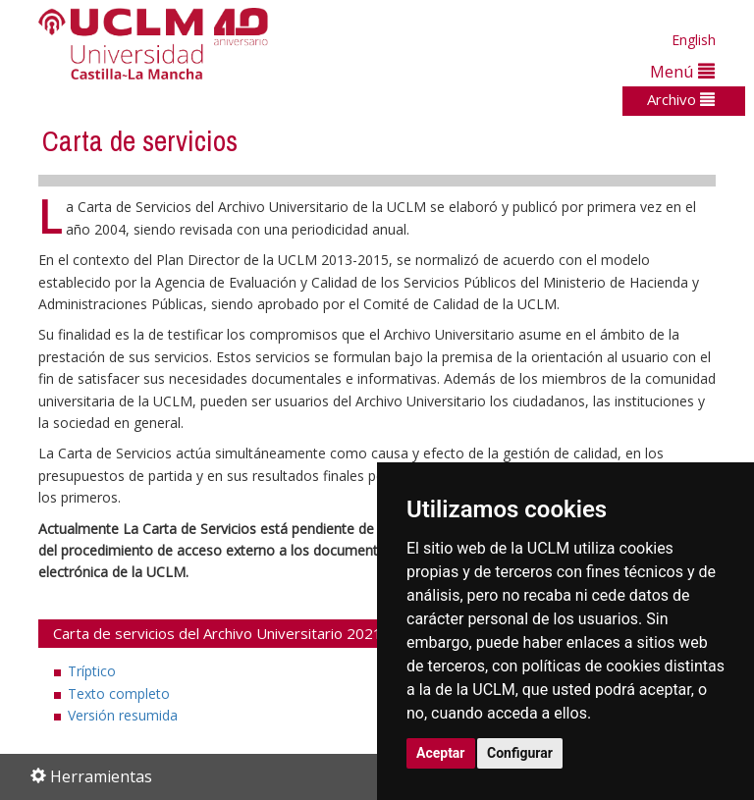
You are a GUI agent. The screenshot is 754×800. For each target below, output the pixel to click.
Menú (682, 71)
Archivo (681, 99)
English (694, 39)
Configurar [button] (520, 753)
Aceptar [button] (440, 753)
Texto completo (119, 693)
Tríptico (92, 671)
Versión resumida (123, 715)
